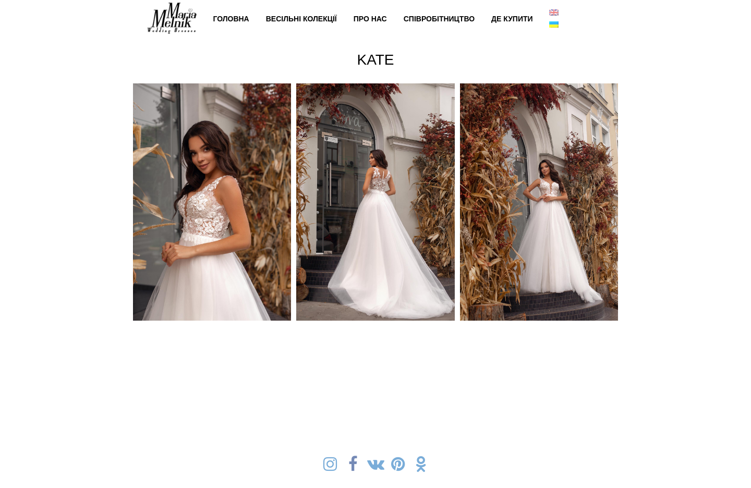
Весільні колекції (301, 19)
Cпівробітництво (439, 19)
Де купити (512, 19)
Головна (231, 19)
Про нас (370, 19)
